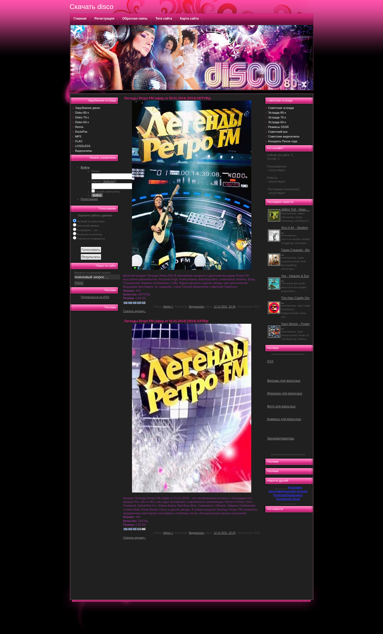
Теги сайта (164, 18)
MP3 (78, 136)
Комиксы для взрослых (284, 419)
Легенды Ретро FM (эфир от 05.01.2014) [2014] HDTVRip (167, 98)
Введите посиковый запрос (92, 272)
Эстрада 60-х (277, 122)
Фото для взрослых (281, 406)
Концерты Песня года (282, 141)
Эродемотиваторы (280, 438)
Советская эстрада (281, 107)
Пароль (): (104, 181)
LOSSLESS (82, 146)
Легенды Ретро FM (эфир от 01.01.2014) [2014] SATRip (166, 321)
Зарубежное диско (87, 107)
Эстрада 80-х (277, 112)
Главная (80, 18)
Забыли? (109, 181)
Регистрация (104, 18)
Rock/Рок (81, 131)
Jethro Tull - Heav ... (295, 209)
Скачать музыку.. (134, 311)
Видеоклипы (83, 150)
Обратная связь (134, 18)
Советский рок (278, 131)
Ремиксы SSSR (278, 126)
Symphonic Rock (288, 498)
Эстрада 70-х (277, 117)
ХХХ (270, 361)
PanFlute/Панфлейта (288, 495)
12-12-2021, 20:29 (224, 532)
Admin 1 (168, 306)
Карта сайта (189, 18)
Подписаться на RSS (95, 297)
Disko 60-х (82, 122)
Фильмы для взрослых (284, 381)
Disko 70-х (82, 117)
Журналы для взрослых (284, 393)
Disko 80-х (82, 112)
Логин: (95, 171)
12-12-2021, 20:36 (224, 306)
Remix (79, 126)
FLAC (79, 141)
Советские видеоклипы (284, 136)
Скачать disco (91, 7)
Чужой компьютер (107, 191)
